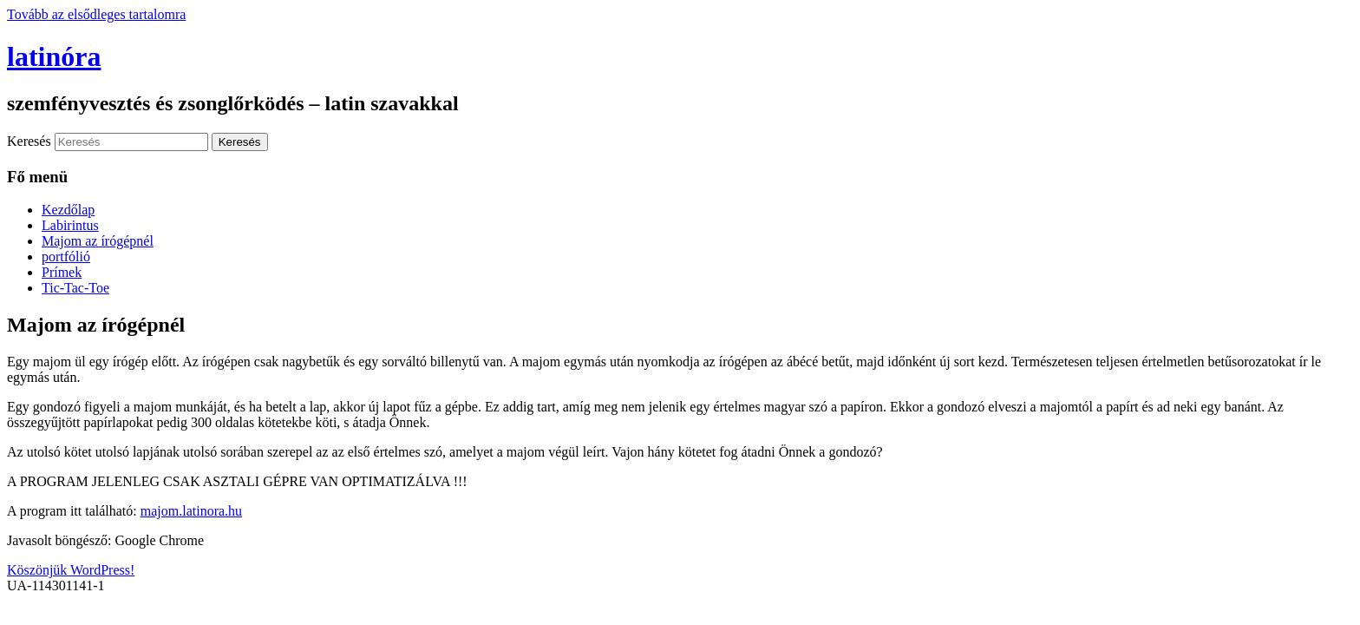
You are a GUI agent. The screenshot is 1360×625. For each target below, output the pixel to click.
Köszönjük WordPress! (70, 569)
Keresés (29, 141)
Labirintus (70, 225)
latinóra (54, 56)
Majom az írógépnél (98, 241)
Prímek (62, 272)
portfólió (66, 256)
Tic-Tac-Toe (75, 287)
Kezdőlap (68, 209)
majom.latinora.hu (191, 510)
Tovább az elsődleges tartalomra (96, 14)
